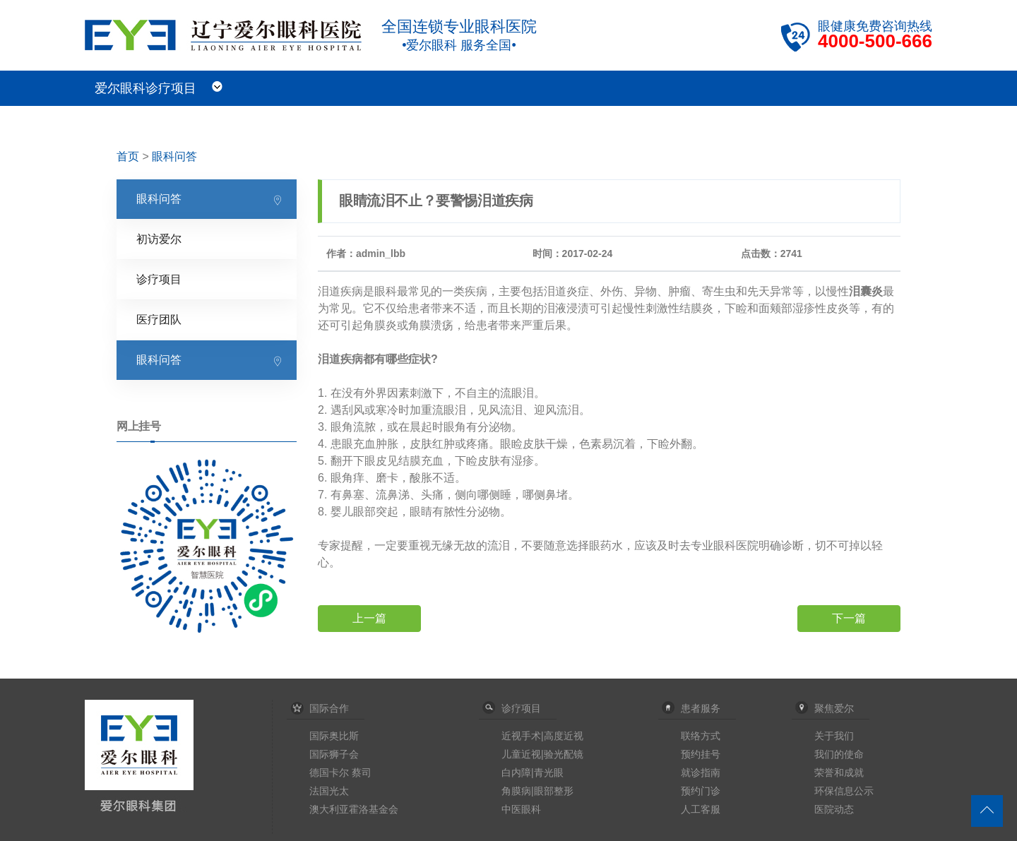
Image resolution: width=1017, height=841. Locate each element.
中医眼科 (521, 809)
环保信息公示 (844, 791)
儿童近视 (521, 754)
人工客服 (700, 809)
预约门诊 (700, 791)
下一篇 (849, 618)
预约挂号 (700, 754)
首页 (128, 156)
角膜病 (516, 791)
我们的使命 (839, 754)
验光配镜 (563, 754)
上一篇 (369, 618)
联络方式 (700, 735)
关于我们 (834, 735)
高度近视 (563, 735)
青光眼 (549, 772)
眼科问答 (174, 156)
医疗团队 (159, 320)
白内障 (516, 772)
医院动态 (834, 809)
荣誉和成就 (839, 772)
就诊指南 (700, 772)
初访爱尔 (159, 239)
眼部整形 (553, 791)
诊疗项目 (159, 279)
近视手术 (521, 735)
